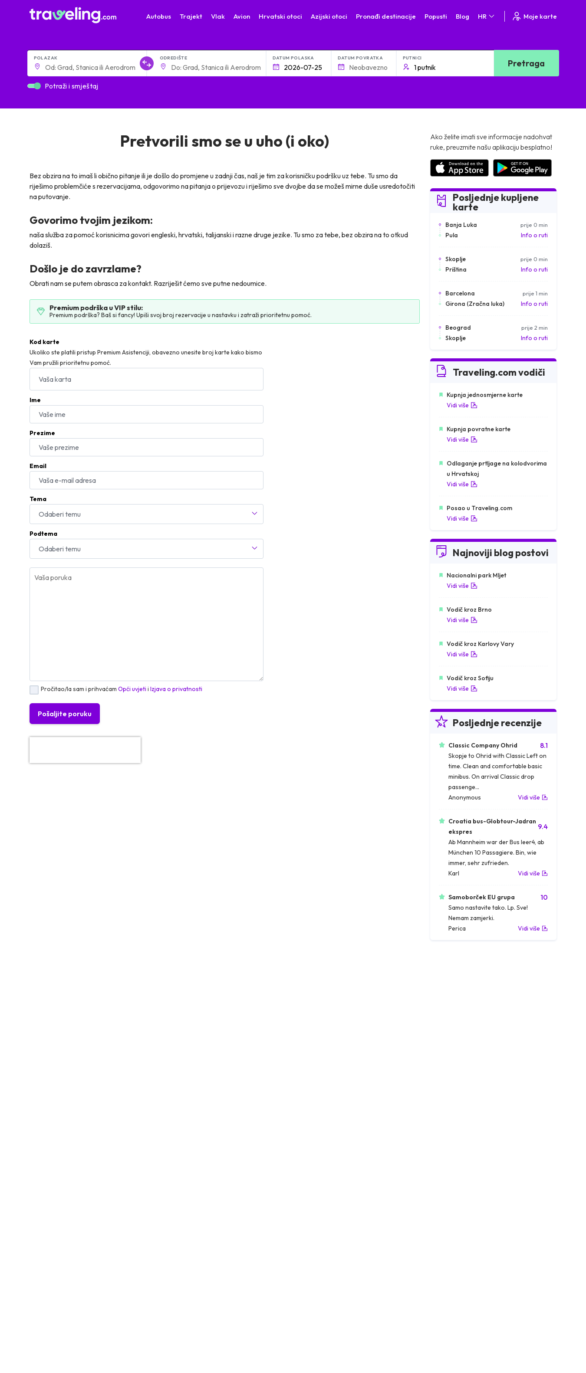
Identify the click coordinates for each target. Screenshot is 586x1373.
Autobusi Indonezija (192, 1090)
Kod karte (44, 342)
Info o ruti (534, 235)
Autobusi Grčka (186, 1072)
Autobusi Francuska (192, 1081)
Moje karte (534, 16)
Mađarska (47, 1009)
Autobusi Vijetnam (190, 1045)
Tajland (43, 1081)
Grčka (42, 1036)
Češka (42, 1054)
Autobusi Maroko (188, 1027)
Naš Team (105, 1229)
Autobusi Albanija (188, 1009)
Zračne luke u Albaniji (458, 1072)
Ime (35, 400)
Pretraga (526, 63)
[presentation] (85, 750)
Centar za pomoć (503, 1134)
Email (38, 466)
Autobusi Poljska (187, 1036)
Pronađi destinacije (386, 16)
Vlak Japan (312, 1009)
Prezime (42, 433)
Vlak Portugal (315, 1027)
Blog (462, 16)
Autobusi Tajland (187, 1054)
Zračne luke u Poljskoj (458, 1081)
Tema (38, 499)
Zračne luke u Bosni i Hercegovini (474, 1090)
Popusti (436, 16)
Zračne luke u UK (452, 1045)
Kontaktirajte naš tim (325, 1218)
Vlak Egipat (312, 1018)
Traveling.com (77, 1334)
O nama (103, 1220)
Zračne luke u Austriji (457, 1063)
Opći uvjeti (132, 689)
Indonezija (48, 1090)
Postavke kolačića (219, 1238)
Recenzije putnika (116, 1248)
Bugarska (47, 1027)
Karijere (103, 1238)
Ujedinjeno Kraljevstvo (64, 1045)
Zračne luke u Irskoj (455, 1054)
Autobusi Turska (187, 1063)
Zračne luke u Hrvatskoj (461, 1009)
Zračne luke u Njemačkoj (462, 1036)
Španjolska (49, 1018)
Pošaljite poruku (65, 713)
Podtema (43, 533)
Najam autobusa (114, 1266)
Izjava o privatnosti (176, 689)
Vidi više (462, 405)
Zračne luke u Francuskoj (463, 1027)
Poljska (43, 1072)
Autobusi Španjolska (193, 1018)
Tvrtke (101, 1257)
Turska (43, 1063)
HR (487, 16)
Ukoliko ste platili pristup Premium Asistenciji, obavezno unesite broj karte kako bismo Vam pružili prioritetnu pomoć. (146, 357)
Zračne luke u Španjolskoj (464, 1018)
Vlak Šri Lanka (316, 1036)
